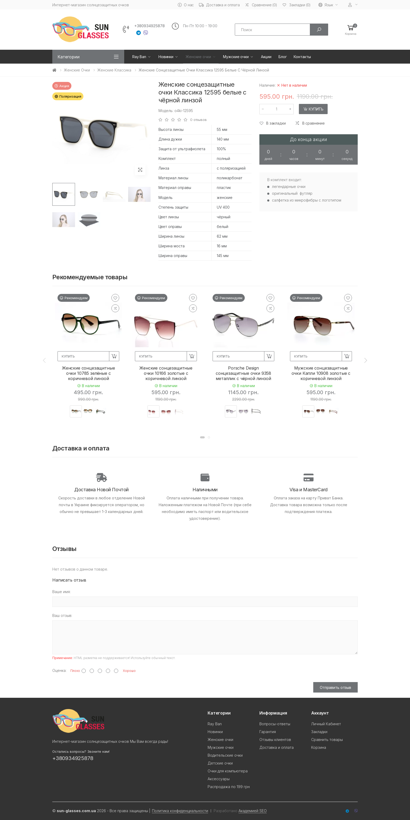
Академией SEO (252, 810)
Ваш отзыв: (62, 615)
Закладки (319, 731)
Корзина (318, 747)
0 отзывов (198, 119)
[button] (350, 29)
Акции (266, 56)
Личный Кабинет (326, 724)
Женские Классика (114, 70)
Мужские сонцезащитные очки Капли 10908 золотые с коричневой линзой (321, 373)
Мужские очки (235, 56)
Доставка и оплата (219, 5)
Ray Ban (139, 56)
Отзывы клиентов (275, 739)
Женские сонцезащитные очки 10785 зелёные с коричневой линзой (88, 373)
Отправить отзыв (335, 687)
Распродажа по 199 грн (229, 786)
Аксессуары (219, 779)
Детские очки (220, 763)
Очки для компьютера (228, 771)
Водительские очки (225, 755)
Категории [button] (68, 56)
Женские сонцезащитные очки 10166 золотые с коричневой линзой (165, 373)
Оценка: (59, 670)
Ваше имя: (61, 591)
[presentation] (44, 360)
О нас (186, 5)
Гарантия (267, 731)
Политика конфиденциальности (180, 810)
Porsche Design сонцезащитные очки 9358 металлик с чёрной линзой (243, 373)
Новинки (165, 56)
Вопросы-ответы (274, 724)
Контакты (302, 56)
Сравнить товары (327, 739)
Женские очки (198, 56)
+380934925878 (149, 26)
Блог (282, 56)
